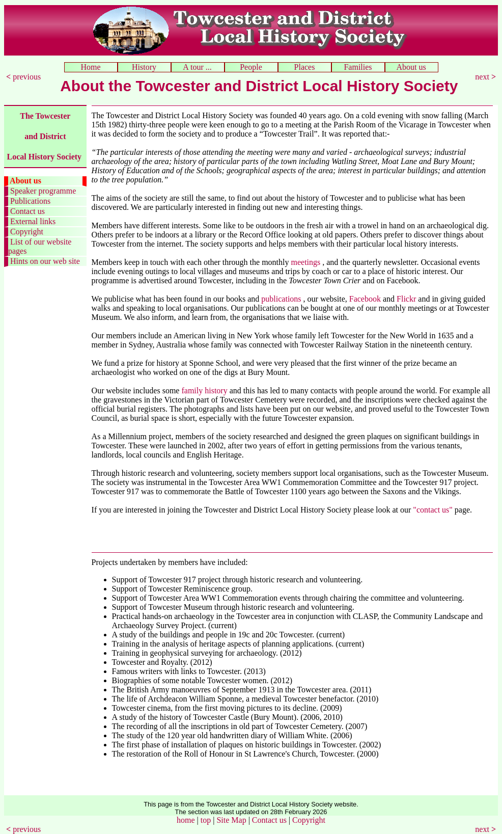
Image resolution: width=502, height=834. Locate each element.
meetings (307, 262)
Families (358, 67)
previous (24, 76)
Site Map (231, 820)
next (485, 76)
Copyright (25, 231)
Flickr (406, 298)
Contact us (26, 211)
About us (411, 67)
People (251, 67)
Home (90, 67)
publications (282, 298)
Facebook (365, 298)
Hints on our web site (44, 261)
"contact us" (433, 509)
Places (304, 67)
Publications (29, 201)
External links (31, 221)
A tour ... (197, 67)
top (206, 820)
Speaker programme (42, 190)
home (186, 820)
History (144, 67)
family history (204, 390)
